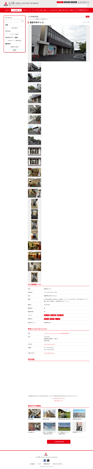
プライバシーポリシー (58, 464)
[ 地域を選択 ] (14, 28)
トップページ (30, 19)
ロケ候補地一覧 (16, 10)
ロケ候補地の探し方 (82, 10)
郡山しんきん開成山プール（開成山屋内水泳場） (49, 428)
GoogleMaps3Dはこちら (59, 398)
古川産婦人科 (34, 427)
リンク (39, 464)
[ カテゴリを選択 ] (14, 34)
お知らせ (7, 10)
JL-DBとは (32, 464)
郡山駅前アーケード (79, 427)
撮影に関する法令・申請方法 (66, 10)
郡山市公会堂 (49, 414)
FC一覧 (36, 10)
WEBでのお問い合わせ (49, 353)
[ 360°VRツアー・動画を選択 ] (14, 40)
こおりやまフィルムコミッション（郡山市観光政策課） (57, 333)
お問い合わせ (47, 464)
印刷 (88, 16)
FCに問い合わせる (59, 442)
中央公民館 (34, 414)
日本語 (60, 2)
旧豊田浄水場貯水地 (79, 414)
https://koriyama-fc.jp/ (49, 344)
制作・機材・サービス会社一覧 (48, 10)
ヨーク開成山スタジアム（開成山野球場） (64, 428)
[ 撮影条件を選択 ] (14, 47)
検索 (14, 50)
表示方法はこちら (58, 400)
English (67, 2)
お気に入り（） (27, 10)
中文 (74, 2)
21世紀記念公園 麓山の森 (64, 414)
